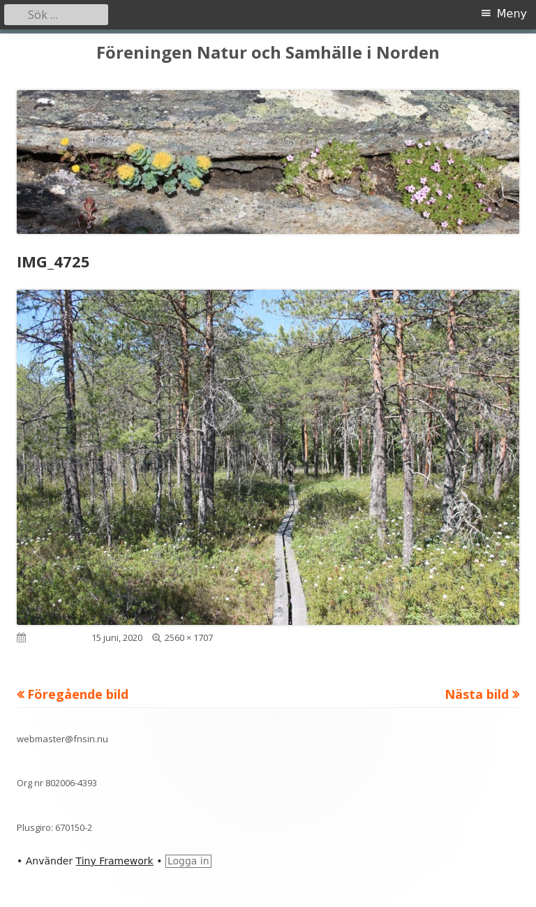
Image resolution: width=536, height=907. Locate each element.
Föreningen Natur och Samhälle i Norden (268, 53)
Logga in (188, 861)
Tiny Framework (115, 861)
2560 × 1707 (189, 637)
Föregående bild (77, 694)
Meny (512, 13)
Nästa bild (477, 694)
